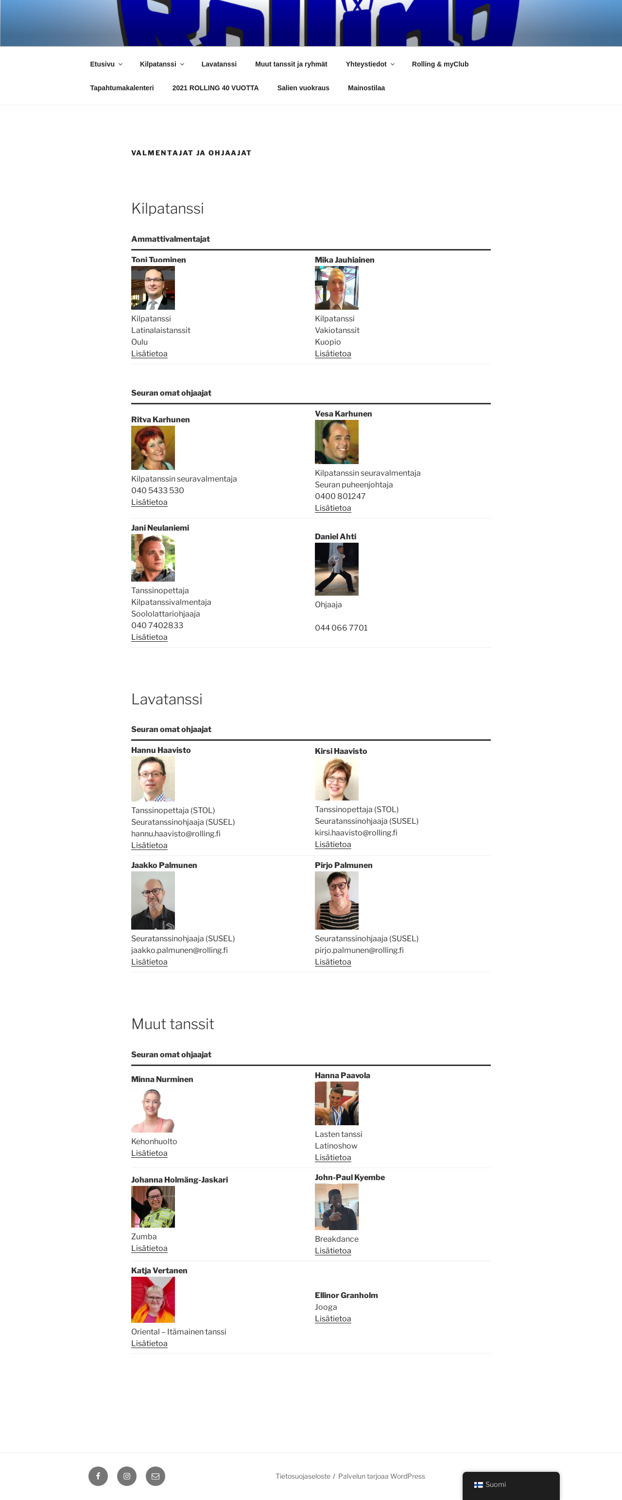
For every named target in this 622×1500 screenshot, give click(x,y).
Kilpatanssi (163, 64)
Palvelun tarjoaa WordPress (381, 1476)
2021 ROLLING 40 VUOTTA (216, 88)
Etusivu (107, 64)
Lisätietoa (149, 353)
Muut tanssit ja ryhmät (291, 64)
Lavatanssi (219, 64)
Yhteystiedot (371, 64)
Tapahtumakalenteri (122, 88)
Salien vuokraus (303, 88)
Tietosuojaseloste (303, 1476)
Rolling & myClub (440, 64)
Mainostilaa (366, 88)
